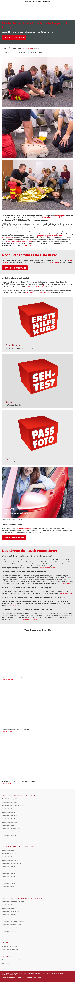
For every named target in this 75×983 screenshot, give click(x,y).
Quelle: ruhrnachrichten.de (28, 620)
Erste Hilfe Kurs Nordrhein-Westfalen (13, 922)
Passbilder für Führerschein (10, 950)
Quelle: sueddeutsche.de (48, 569)
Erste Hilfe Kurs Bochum (9, 858)
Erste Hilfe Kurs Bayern (9, 906)
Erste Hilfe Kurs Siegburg (9, 884)
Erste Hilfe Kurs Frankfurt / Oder (11, 864)
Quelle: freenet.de (66, 585)
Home (39, 978)
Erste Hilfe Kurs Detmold (9, 816)
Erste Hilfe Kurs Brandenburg (10, 912)
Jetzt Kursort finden (14, 38)
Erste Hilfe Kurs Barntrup (9, 826)
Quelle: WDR (6, 785)
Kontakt (19, 978)
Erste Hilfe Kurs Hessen (9, 916)
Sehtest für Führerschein (9, 947)
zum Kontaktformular (14, 269)
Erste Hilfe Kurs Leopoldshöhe (11, 833)
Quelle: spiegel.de (65, 595)
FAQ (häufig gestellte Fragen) (29, 978)
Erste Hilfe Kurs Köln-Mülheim (11, 871)
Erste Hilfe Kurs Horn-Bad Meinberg (12, 806)
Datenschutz (12, 978)
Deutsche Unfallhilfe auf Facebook (12, 961)
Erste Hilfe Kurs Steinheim (9, 820)
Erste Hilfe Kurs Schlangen (10, 803)
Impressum (5, 978)
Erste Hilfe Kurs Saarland (9, 929)
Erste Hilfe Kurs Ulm (8, 888)
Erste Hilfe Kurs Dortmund (10, 861)
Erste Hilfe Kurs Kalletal (9, 836)
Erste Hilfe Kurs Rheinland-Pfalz (11, 926)
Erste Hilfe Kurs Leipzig (8, 874)
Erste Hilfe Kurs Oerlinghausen (11, 830)
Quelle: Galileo (7, 733)
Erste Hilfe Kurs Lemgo (8, 813)
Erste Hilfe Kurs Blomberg (9, 810)
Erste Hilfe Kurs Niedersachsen (11, 919)
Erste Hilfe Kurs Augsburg (9, 854)
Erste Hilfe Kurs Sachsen (9, 932)
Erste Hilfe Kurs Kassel (8, 868)
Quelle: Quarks (7, 681)
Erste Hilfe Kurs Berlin (8, 909)
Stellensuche (5, 964)
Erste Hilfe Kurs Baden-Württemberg (13, 902)
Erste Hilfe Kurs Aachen (9, 851)
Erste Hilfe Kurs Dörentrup (10, 823)
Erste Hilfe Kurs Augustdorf (10, 800)
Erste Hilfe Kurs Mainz (8, 878)
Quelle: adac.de (13, 606)
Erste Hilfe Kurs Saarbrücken (10, 881)
